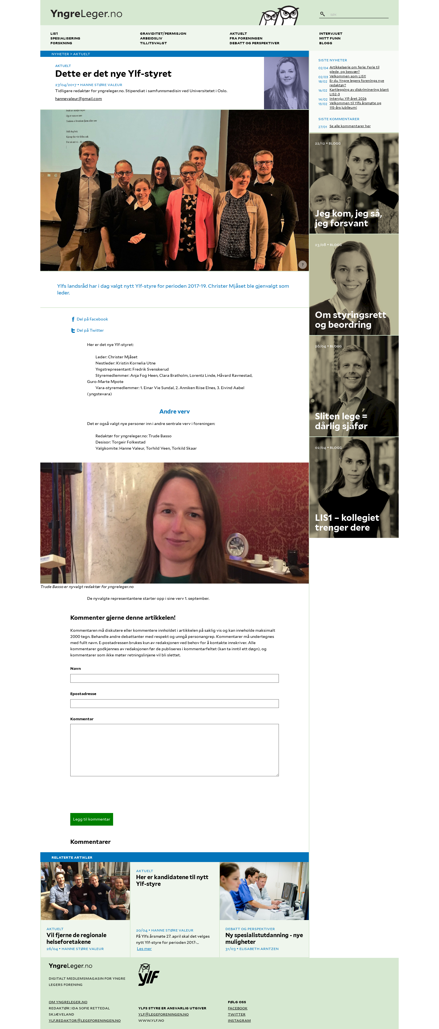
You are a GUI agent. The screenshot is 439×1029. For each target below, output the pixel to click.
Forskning (61, 42)
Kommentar (82, 719)
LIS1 (54, 33)
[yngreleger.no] (144, 13)
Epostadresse (83, 693)
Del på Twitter (87, 330)
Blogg (325, 42)
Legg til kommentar (91, 819)
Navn (75, 668)
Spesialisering (65, 38)
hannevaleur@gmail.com (78, 98)
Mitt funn (329, 38)
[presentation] (112, 796)
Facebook (237, 1008)
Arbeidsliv (151, 38)
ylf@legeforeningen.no (163, 1014)
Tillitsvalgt (153, 42)
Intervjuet (330, 33)
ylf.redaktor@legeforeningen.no (85, 1020)
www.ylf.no (151, 1020)
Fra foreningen (246, 38)
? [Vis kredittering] (303, 265)
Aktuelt (238, 33)
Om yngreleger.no (68, 1001)
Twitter (237, 1014)
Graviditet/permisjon (163, 33)
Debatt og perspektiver (254, 42)
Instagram (239, 1020)
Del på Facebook (89, 319)
